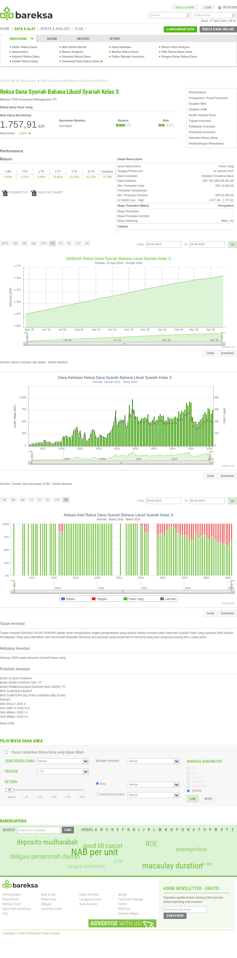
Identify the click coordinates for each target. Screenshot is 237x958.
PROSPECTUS (15, 192)
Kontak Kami (10, 899)
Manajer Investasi (107, 761)
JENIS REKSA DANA (20, 761)
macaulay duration (172, 866)
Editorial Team (11, 904)
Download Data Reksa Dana (80, 61)
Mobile (122, 894)
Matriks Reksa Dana (125, 52)
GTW (118, 861)
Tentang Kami (11, 894)
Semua (196, 790)
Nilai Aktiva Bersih (74, 47)
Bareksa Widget (128, 913)
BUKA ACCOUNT (185, 7)
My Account (227, 7)
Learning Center (51, 909)
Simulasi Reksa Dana (76, 56)
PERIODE (11, 771)
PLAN (79, 29)
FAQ (5, 913)
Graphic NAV (197, 103)
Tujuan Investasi (200, 121)
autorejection (191, 849)
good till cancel (102, 846)
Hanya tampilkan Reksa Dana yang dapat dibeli (48, 752)
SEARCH (8, 830)
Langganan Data (90, 899)
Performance (197, 92)
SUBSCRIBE (175, 915)
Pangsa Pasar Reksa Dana (179, 56)
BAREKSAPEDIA (13, 820)
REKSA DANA (18, 39)
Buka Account (88, 904)
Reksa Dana (28, 81)
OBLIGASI (83, 39)
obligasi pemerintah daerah (44, 856)
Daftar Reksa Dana (24, 47)
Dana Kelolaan (121, 47)
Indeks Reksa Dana (25, 61)
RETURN (11, 782)
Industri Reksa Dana (25, 56)
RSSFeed (124, 909)
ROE (151, 843)
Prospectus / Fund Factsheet (208, 98)
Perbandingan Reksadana (206, 143)
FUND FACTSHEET (47, 192)
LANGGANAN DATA (180, 29)
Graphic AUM (198, 109)
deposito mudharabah (47, 842)
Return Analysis (72, 52)
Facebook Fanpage (130, 899)
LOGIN (207, 7)
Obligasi (46, 904)
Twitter (122, 904)
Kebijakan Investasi (202, 126)
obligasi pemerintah (86, 866)
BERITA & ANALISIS (55, 29)
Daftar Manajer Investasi (128, 56)
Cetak (210, 353)
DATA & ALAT (25, 29)
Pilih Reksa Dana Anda (176, 52)
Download (227, 353)
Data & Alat (7, 81)
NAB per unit (94, 852)
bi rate (207, 864)
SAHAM (52, 39)
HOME (4, 29)
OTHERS (114, 39)
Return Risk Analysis (175, 47)
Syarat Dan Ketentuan (16, 909)
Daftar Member (89, 894)
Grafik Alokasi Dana (202, 115)
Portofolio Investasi (202, 132)
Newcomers (20, 52)
